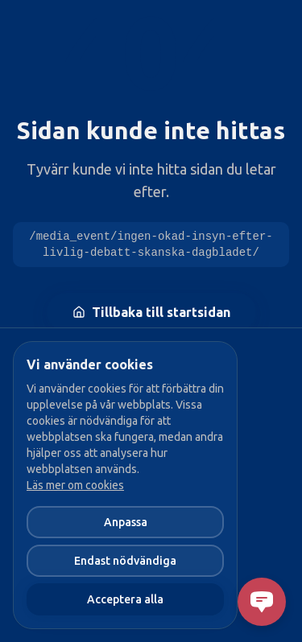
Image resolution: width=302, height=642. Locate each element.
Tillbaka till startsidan (151, 312)
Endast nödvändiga (125, 560)
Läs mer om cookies (75, 485)
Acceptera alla (125, 599)
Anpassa (125, 522)
